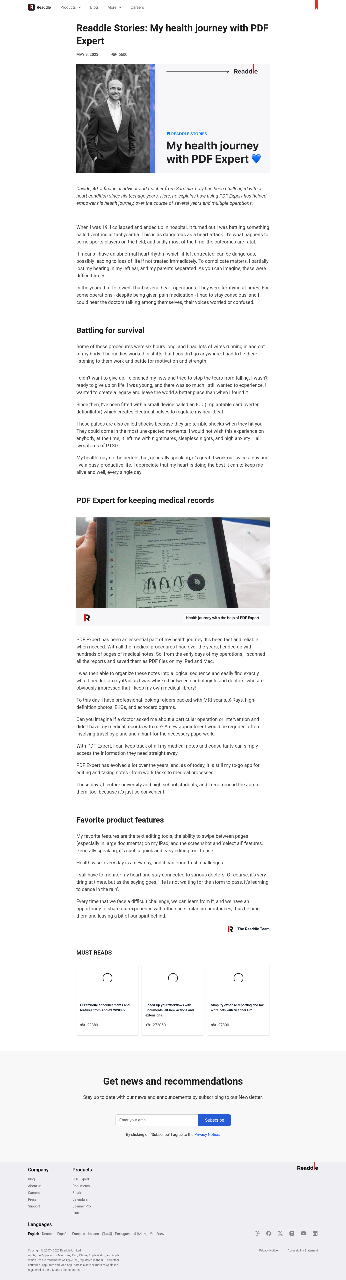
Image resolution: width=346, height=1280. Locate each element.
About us (35, 1186)
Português (122, 1234)
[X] (280, 1233)
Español (63, 1234)
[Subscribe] (214, 1120)
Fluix (75, 1213)
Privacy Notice (268, 1250)
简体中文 (140, 1234)
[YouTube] (303, 1233)
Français (78, 1234)
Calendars (80, 1199)
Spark (76, 1193)
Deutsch (48, 1234)
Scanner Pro (81, 1206)
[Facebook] (269, 1233)
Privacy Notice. (207, 1134)
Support (34, 1206)
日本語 (107, 1234)
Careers (137, 7)
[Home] (39, 7)
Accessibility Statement (303, 1250)
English (33, 1234)
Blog (94, 7)
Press (32, 1199)
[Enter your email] (156, 1120)
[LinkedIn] (315, 1233)
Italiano (93, 1234)
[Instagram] (292, 1233)
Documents (81, 1186)
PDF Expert (80, 1179)
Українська (158, 1234)
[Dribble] (257, 1233)
